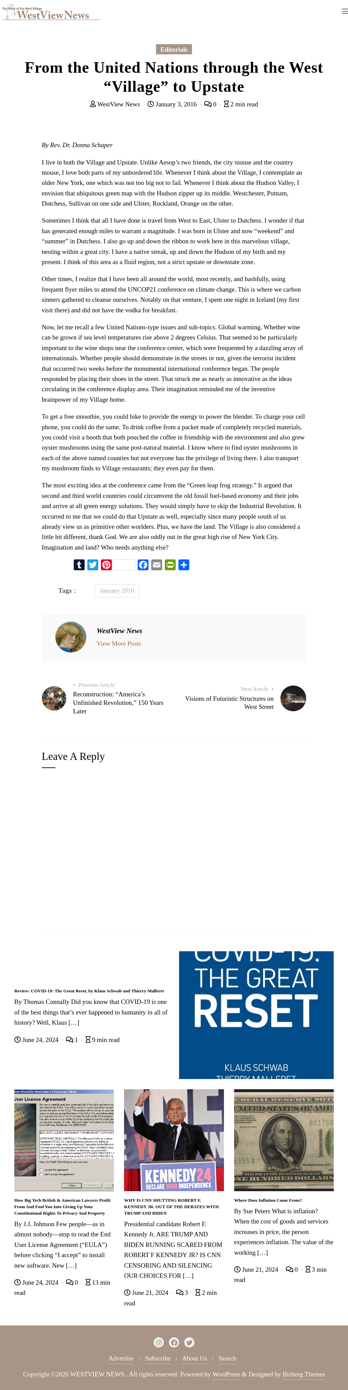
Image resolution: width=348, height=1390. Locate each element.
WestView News (116, 104)
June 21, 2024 (147, 1292)
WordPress (226, 1374)
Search (227, 1358)
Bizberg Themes (304, 1374)
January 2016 (117, 590)
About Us (194, 1358)
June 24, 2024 (37, 1039)
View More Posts (119, 643)
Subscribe (158, 1358)
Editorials (174, 49)
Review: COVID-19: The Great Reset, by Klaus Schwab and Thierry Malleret (89, 990)
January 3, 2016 (172, 104)
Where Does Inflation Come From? (268, 1200)
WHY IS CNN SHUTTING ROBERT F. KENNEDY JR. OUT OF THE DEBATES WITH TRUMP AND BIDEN (171, 1207)
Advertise (121, 1358)
